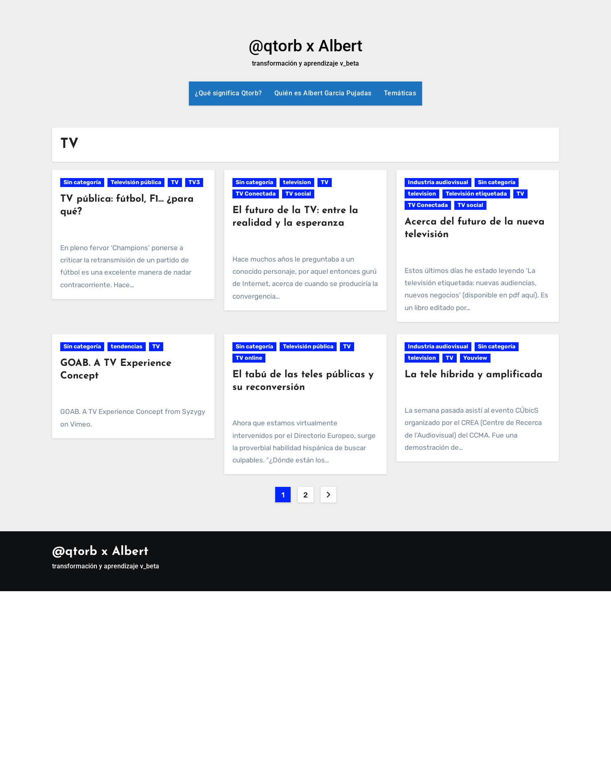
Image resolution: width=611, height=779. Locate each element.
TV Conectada (256, 193)
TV (175, 182)
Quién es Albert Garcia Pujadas (323, 93)
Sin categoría (82, 182)
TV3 (194, 182)
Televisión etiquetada (476, 193)
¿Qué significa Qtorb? (228, 93)
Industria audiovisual (438, 182)
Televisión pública (136, 182)
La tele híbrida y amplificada (474, 375)
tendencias (126, 346)
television (297, 182)
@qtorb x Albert (305, 45)
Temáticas (400, 93)
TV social (298, 193)
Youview (475, 357)
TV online (249, 357)
